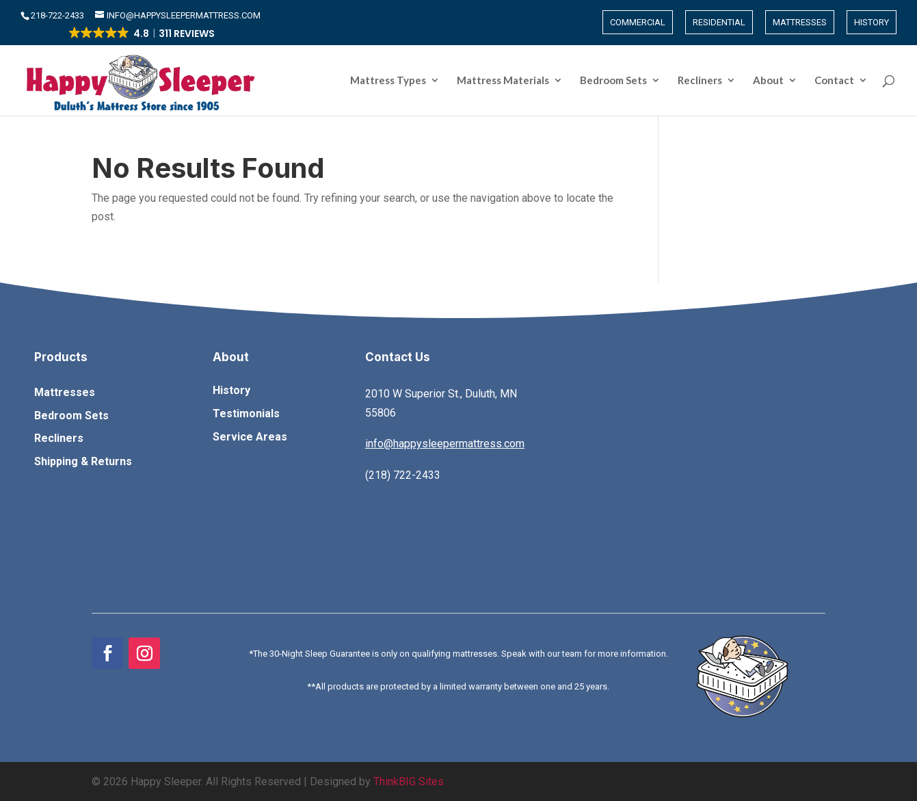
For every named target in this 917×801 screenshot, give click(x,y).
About (768, 80)
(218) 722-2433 (402, 475)
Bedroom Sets (613, 80)
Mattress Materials (503, 80)
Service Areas (250, 436)
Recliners (700, 80)
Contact (834, 80)
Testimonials (246, 413)
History (871, 22)
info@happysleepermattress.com (444, 443)
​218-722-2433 (58, 15)
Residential (719, 22)
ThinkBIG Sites (408, 781)
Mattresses (800, 22)
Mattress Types (388, 80)
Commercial (637, 22)
